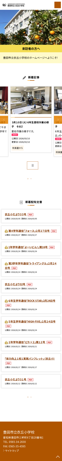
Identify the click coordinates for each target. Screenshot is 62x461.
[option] (31, 27)
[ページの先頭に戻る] (58, 457)
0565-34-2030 (17, 442)
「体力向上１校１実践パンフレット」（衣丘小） (30, 362)
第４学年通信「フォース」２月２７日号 (29, 234)
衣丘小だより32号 (15, 287)
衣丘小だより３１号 (16, 383)
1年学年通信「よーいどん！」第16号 (28, 250)
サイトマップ (12, 450)
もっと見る (29, 179)
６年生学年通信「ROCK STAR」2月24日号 (31, 304)
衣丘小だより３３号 (16, 218)
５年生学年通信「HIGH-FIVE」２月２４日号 (32, 325)
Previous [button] (4, 120)
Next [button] (58, 120)
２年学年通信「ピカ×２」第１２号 (27, 345)
